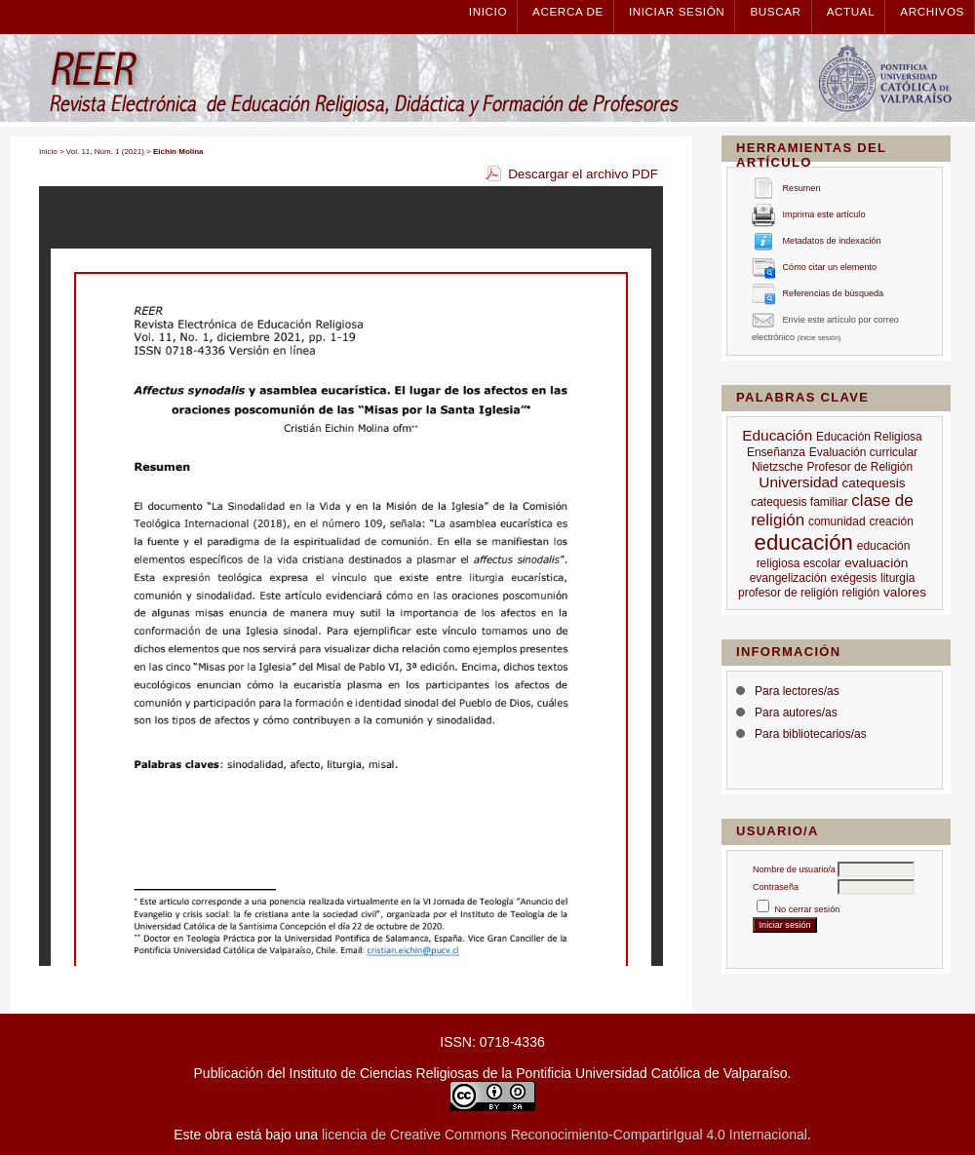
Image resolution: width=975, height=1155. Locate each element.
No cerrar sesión (807, 909)
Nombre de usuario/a (794, 869)
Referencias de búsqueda (833, 294)
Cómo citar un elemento (830, 268)
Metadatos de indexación (832, 242)
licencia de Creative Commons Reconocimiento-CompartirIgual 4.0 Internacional (564, 1134)
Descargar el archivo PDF (583, 174)
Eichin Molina (178, 151)
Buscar (775, 11)
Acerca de (568, 11)
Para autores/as (796, 712)
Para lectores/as (797, 691)
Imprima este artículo (824, 215)
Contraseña (776, 887)
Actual (851, 11)
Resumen (802, 189)
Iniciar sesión (676, 11)
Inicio (488, 11)
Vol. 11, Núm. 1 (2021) (105, 151)
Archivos (932, 11)
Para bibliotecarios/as (811, 734)
